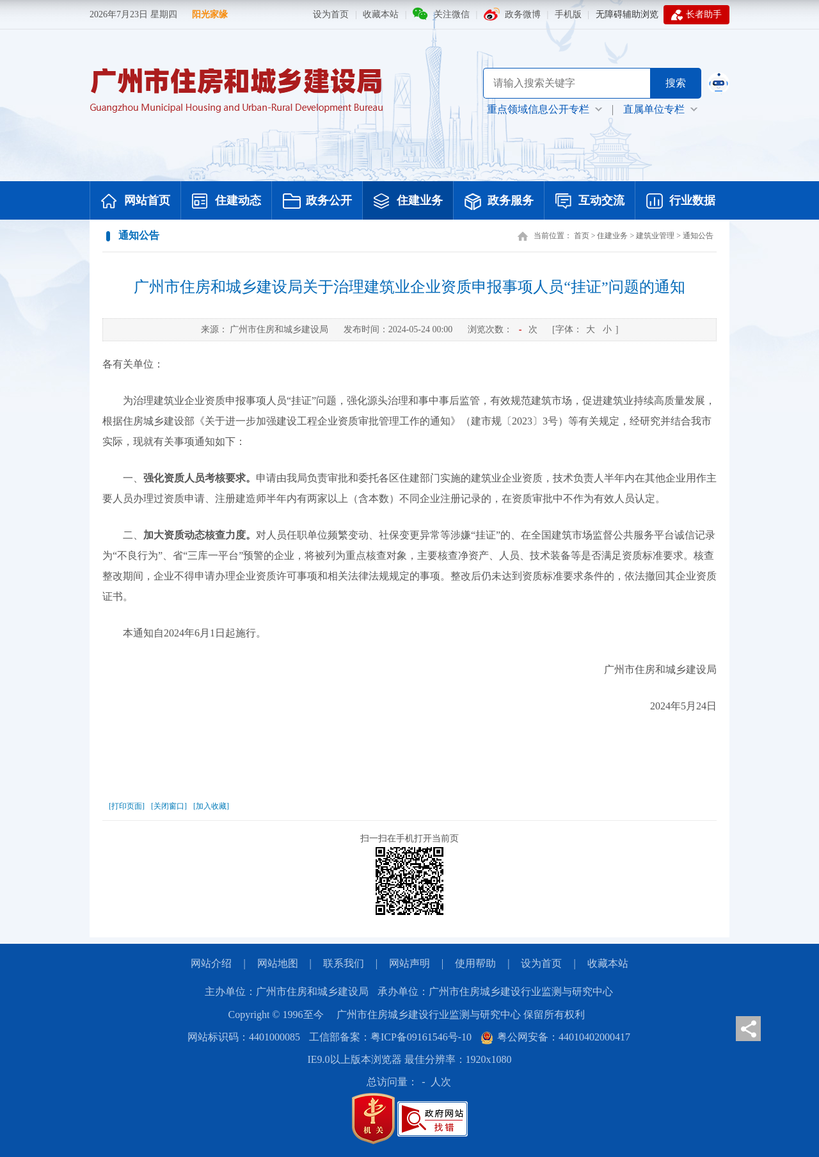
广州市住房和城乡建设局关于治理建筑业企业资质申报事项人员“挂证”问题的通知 (409, 287)
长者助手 (696, 14)
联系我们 (343, 963)
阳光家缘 (210, 14)
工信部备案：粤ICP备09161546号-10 (390, 1037)
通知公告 (698, 235)
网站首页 (135, 201)
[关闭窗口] (169, 806)
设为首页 (331, 14)
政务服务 (499, 201)
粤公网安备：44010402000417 (555, 1037)
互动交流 (589, 201)
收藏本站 (381, 14)
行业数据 (680, 201)
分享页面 (748, 1028)
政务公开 (317, 201)
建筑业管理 (655, 235)
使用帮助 (475, 963)
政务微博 (523, 14)
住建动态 (226, 201)
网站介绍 (211, 963)
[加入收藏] (211, 806)
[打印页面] (127, 806)
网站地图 (277, 963)
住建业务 (408, 201)
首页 (581, 235)
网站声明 (409, 963)
